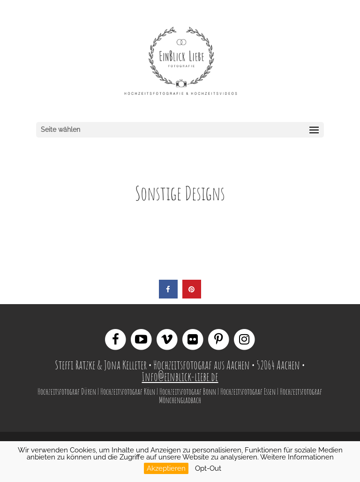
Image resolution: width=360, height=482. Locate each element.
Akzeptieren (166, 468)
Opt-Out (208, 468)
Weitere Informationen (297, 457)
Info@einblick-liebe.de (180, 376)
